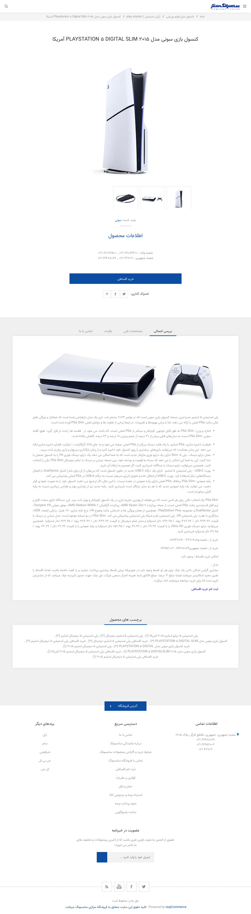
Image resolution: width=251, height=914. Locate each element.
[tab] (163, 331)
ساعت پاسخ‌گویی (125, 812)
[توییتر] (144, 887)
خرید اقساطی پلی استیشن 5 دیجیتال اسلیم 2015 (127, 656)
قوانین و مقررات (125, 778)
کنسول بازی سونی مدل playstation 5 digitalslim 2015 (167, 651)
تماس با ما (125, 735)
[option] (179, 197)
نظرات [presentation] (108, 331)
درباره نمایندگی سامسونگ (126, 743)
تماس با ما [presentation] (86, 331)
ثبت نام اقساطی (126, 769)
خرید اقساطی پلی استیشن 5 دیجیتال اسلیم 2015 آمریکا (86, 651)
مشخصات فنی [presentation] (133, 331)
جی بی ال (45, 760)
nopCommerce (176, 907)
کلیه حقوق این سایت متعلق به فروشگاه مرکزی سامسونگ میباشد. (105, 907)
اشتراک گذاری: (140, 294)
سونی (118, 220)
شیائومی (45, 752)
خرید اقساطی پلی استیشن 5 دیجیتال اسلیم (58, 641)
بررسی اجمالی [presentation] (163, 331)
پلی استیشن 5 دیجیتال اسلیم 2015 (89, 646)
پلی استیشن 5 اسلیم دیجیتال (124, 635)
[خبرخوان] (107, 887)
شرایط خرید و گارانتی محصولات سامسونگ (126, 752)
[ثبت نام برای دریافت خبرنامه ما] (130, 857)
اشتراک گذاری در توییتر (124, 294)
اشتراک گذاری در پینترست (107, 294)
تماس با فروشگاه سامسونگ (126, 760)
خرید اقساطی (125, 279)
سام (44, 743)
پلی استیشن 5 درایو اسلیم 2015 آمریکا (174, 635)
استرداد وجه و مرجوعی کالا (125, 795)
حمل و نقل (125, 786)
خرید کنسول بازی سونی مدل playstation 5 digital (154, 646)
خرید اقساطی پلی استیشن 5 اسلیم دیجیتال (120, 641)
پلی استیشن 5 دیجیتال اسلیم (79, 635)
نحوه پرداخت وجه (125, 803)
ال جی (45, 769)
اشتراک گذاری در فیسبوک (115, 294)
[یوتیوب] (119, 887)
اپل (45, 735)
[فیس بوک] (132, 887)
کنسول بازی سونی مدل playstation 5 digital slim (191, 641)
